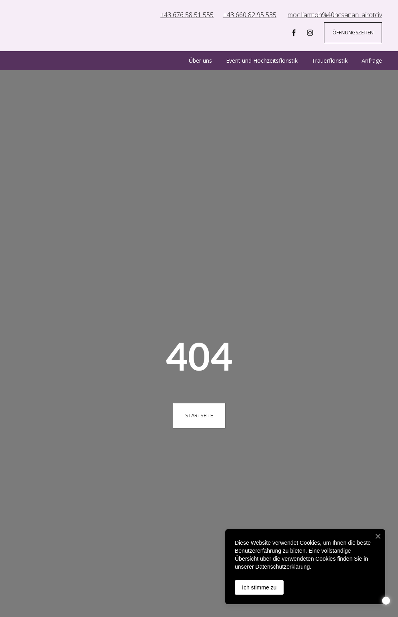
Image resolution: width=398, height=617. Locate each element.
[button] (294, 33)
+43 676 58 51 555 (187, 14)
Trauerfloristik (330, 60)
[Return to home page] (61, 26)
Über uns (200, 60)
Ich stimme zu (259, 587)
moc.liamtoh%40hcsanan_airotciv (335, 14)
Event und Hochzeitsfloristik (262, 60)
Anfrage (372, 60)
